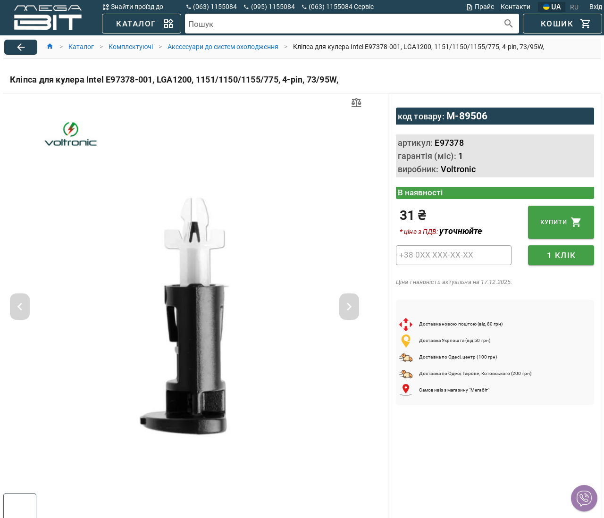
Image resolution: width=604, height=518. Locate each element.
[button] (584, 498)
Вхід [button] (595, 6)
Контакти (515, 6)
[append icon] (509, 24)
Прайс (480, 7)
